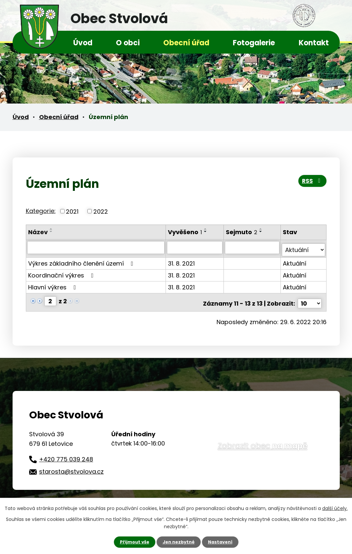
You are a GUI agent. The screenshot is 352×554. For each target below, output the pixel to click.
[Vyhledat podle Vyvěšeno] (196, 247)
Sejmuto (242, 232)
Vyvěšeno (186, 232)
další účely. (335, 507)
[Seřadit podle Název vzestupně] (51, 229)
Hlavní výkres (53, 284)
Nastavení (222, 541)
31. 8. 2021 (182, 261)
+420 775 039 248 (66, 454)
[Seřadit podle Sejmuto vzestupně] (261, 229)
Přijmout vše (132, 541)
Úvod (82, 43)
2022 (100, 211)
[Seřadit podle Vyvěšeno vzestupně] (206, 229)
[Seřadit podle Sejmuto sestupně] (261, 231)
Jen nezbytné (178, 541)
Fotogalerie (254, 43)
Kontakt (314, 43)
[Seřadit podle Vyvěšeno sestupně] (206, 231)
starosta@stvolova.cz (71, 467)
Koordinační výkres (62, 273)
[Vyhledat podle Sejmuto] (252, 247)
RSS (311, 183)
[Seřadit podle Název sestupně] (51, 231)
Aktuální (295, 261)
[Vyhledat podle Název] (96, 247)
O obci (128, 43)
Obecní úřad (186, 43)
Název (38, 232)
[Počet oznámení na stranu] (310, 298)
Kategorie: (41, 211)
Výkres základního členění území (82, 261)
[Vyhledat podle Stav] (303, 247)
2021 (72, 211)
